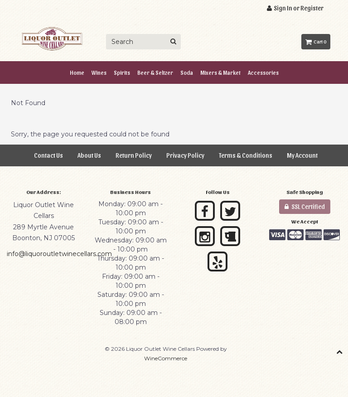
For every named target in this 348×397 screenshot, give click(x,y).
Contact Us (48, 155)
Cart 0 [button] (315, 41)
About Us (89, 155)
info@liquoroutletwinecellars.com (59, 254)
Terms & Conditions (245, 155)
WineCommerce (165, 358)
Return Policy (134, 155)
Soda (186, 72)
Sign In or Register (295, 8)
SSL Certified (305, 206)
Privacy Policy (185, 155)
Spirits (122, 72)
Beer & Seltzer (155, 72)
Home (77, 72)
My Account (302, 155)
